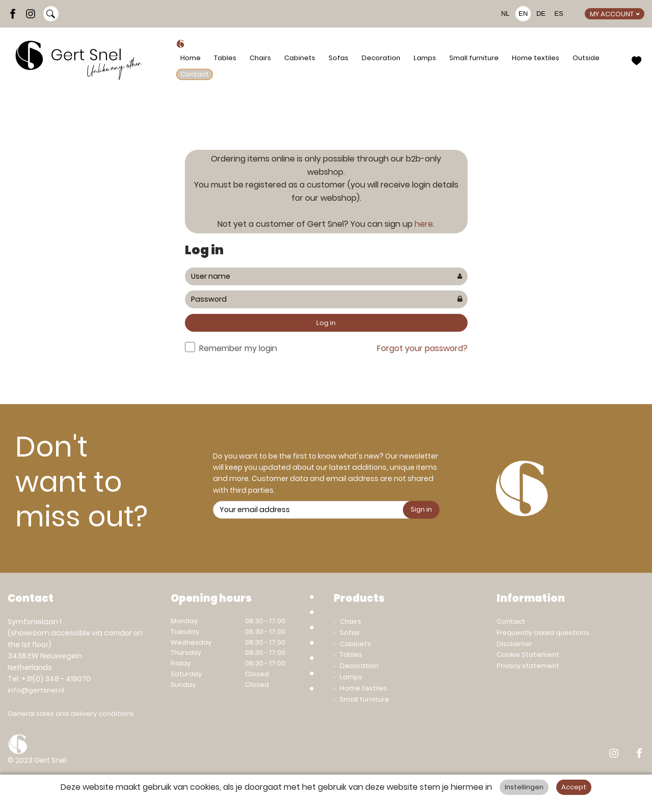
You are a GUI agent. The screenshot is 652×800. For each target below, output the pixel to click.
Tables (225, 58)
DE (541, 13)
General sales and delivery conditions (71, 713)
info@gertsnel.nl (36, 690)
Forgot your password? (422, 348)
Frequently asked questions (543, 632)
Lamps (425, 58)
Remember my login (238, 348)
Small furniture (474, 58)
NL (505, 13)
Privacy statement (528, 666)
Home (190, 58)
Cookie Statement (528, 654)
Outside (586, 58)
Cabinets (299, 58)
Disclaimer (514, 644)
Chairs (260, 58)
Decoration (381, 58)
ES (558, 13)
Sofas (338, 58)
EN (523, 13)
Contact (194, 74)
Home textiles (535, 58)
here (424, 224)
